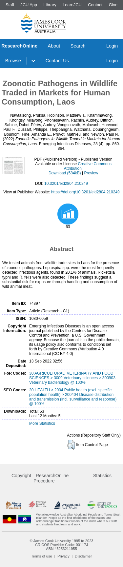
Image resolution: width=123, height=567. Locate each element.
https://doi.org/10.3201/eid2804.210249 (85, 192)
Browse (13, 60)
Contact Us (57, 60)
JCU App (28, 4)
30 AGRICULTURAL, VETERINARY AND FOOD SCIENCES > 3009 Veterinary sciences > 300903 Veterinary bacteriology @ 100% (72, 378)
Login (112, 46)
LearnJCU (72, 4)
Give (113, 4)
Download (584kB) (65, 173)
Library (49, 4)
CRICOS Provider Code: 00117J (61, 545)
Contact (95, 4)
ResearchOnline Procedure (51, 478)
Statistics (102, 475)
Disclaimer (83, 556)
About (54, 46)
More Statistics (42, 423)
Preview (91, 173)
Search (78, 46)
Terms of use (41, 556)
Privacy (63, 556)
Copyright (21, 475)
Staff (10, 4)
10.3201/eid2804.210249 (66, 183)
